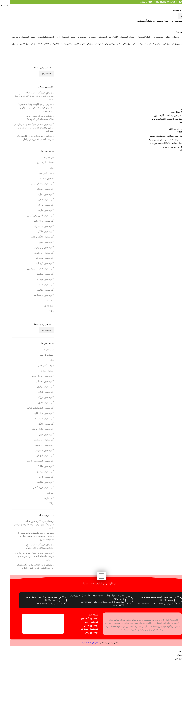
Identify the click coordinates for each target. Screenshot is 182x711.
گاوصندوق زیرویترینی (79, 629)
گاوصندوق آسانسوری (79, 618)
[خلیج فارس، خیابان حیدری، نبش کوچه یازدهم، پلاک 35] (168, 600)
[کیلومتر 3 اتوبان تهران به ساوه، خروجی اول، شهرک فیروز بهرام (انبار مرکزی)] (119, 600)
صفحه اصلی (83, 615)
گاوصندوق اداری (81, 622)
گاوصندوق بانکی (81, 632)
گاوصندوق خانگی (81, 625)
